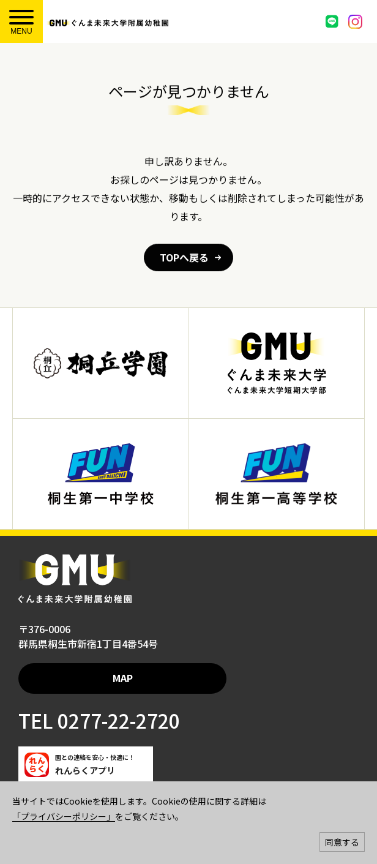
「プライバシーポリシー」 (63, 816)
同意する (342, 842)
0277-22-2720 (116, 720)
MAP (123, 678)
